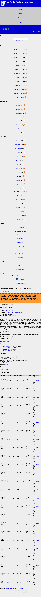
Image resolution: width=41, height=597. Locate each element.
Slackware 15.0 (18, 50)
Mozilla (18, 180)
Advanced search (20, 40)
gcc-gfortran (6, 349)
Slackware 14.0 (18, 61)
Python (18, 128)
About (21, 22)
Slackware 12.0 (18, 85)
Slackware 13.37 (18, 65)
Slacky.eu (20, 238)
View (7, 362)
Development (18, 113)
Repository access (20, 269)
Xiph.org (18, 219)
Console (18, 105)
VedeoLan (18, 215)
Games (19, 117)
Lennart (18, 172)
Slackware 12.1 (18, 81)
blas (4, 347)
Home (20, 9)
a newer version (20, 299)
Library (18, 121)
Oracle (18, 199)
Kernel (18, 168)
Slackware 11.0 (18, 89)
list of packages (14, 315)
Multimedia (18, 125)
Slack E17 (20, 246)
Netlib (18, 188)
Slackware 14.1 (18, 57)
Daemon (18, 109)
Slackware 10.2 (18, 93)
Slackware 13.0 (18, 73)
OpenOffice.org (18, 192)
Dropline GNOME (20, 231)
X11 (18, 132)
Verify (11, 361)
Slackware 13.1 (18, 69)
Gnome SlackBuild (20, 253)
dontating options (35, 286)
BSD (6, 331)
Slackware (20, 227)
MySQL (18, 184)
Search (20, 18)
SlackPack (20, 265)
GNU (17, 156)
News (20, 13)
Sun (18, 211)
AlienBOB (20, 242)
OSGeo (18, 203)
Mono (18, 176)
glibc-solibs (6, 350)
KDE (18, 164)
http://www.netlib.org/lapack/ (14, 312)
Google (18, 160)
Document (18, 144)
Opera (18, 196)
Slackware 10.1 (19, 97)
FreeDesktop (18, 148)
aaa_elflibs (6, 346)
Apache (18, 140)
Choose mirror (4, 369)
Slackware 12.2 (18, 77)
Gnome (18, 152)
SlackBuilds (20, 235)
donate (27, 276)
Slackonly (20, 250)
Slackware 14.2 (18, 54)
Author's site (20, 257)
